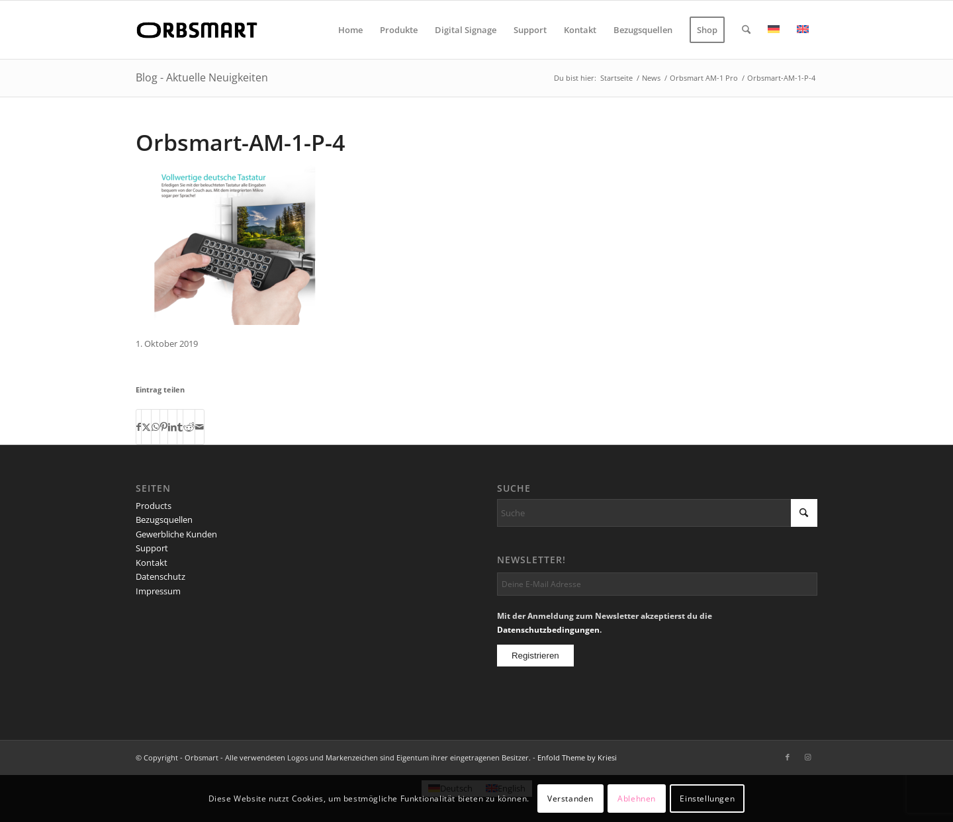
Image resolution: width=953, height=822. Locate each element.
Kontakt (151, 563)
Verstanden (570, 798)
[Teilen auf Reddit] (189, 427)
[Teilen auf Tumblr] (180, 427)
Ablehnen (636, 798)
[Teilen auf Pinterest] (163, 427)
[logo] (199, 30)
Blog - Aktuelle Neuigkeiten (202, 77)
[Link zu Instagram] (807, 757)
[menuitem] (350, 30)
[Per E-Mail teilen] (199, 427)
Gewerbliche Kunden (176, 534)
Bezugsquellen (164, 519)
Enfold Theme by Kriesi (577, 757)
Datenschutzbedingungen (548, 629)
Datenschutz (160, 576)
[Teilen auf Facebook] (138, 427)
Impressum (158, 591)
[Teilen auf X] (146, 427)
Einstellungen (707, 798)
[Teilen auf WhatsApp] (155, 427)
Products (153, 506)
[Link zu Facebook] (787, 757)
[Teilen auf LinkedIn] (172, 427)
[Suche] (746, 30)
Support (152, 548)
